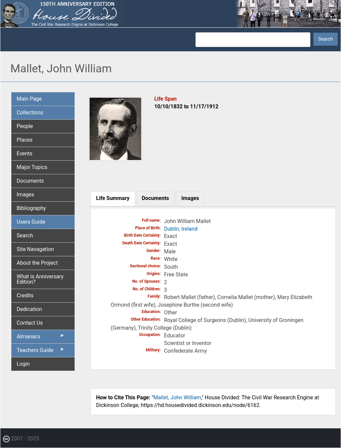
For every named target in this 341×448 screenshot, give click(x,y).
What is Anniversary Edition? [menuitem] (40, 279)
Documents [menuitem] (30, 181)
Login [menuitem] (23, 364)
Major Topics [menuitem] (32, 167)
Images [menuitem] (25, 194)
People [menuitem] (25, 126)
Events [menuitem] (24, 153)
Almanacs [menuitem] (41, 338)
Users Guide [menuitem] (31, 222)
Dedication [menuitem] (29, 309)
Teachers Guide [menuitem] (41, 351)
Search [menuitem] (25, 235)
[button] (115, 159)
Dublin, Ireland (181, 229)
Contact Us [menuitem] (30, 323)
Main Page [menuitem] (29, 99)
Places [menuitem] (25, 140)
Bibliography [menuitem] (31, 208)
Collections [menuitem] (30, 112)
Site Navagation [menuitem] (35, 249)
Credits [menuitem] (25, 295)
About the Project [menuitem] (37, 263)
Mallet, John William (177, 397)
